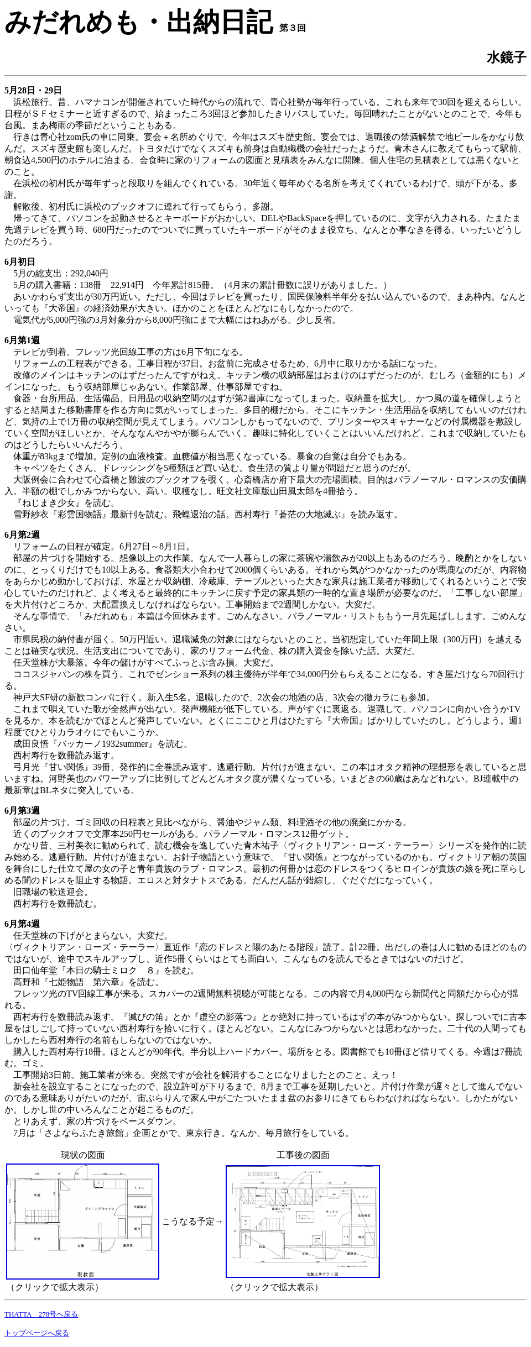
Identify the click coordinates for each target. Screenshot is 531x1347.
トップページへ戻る (36, 1333)
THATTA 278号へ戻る (41, 1314)
